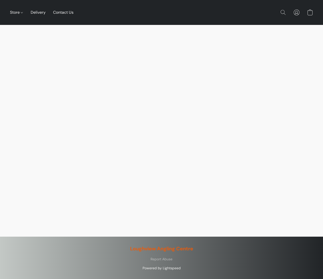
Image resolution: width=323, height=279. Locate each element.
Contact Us (63, 12)
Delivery (38, 12)
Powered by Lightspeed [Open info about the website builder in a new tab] (162, 268)
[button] (283, 12)
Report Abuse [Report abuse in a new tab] (161, 259)
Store (16, 12)
